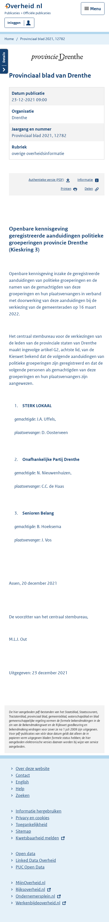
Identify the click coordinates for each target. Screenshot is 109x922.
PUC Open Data (30, 867)
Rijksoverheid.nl (30, 889)
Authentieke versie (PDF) (49, 180)
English (22, 782)
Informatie (88, 180)
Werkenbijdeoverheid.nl (38, 903)
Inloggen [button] (14, 23)
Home (9, 39)
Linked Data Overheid (36, 860)
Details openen (4, 61)
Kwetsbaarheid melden (37, 838)
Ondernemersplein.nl (35, 896)
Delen (92, 189)
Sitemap (23, 831)
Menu (95, 8)
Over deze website (33, 768)
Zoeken (23, 795)
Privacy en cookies (32, 818)
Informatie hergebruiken (38, 811)
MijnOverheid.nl (30, 882)
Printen (69, 189)
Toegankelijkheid (31, 824)
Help (20, 788)
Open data (25, 853)
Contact (23, 775)
